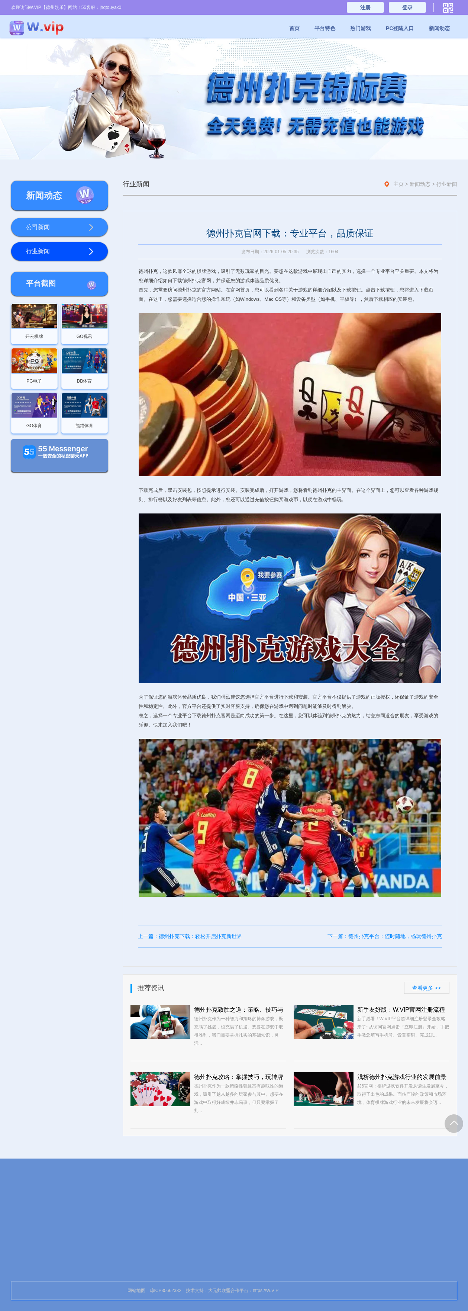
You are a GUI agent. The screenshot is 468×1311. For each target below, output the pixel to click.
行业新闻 (60, 251)
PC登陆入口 (400, 28)
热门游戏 (360, 28)
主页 (398, 184)
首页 (294, 28)
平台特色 (324, 28)
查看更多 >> (426, 988)
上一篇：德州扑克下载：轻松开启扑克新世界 (190, 936)
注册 (365, 7)
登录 (407, 7)
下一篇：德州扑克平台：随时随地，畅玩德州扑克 (384, 936)
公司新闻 (60, 227)
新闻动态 (439, 28)
